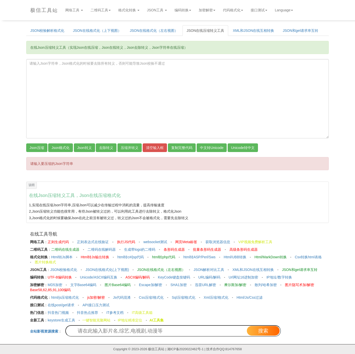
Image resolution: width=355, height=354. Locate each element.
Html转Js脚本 (62, 257)
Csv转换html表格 (308, 257)
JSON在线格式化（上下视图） (97, 31)
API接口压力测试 (95, 305)
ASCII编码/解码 (137, 277)
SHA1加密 (178, 285)
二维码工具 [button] (101, 10)
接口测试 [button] (259, 10)
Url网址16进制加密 (243, 277)
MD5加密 (55, 285)
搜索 (263, 331)
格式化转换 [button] (128, 10)
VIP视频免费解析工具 (255, 242)
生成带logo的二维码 (139, 249)
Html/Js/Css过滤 (249, 297)
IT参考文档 (115, 313)
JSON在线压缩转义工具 (205, 31)
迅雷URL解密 (205, 285)
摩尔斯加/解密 (235, 285)
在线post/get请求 (61, 305)
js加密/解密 (96, 297)
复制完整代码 (181, 148)
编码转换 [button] (182, 10)
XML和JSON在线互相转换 (253, 31)
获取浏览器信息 (217, 242)
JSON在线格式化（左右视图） (154, 31)
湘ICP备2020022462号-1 (185, 349)
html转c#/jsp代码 (130, 257)
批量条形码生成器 (207, 249)
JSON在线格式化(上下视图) (107, 270)
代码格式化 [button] (233, 10)
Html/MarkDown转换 (270, 257)
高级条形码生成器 (243, 249)
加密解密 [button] (207, 10)
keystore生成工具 (61, 320)
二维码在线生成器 (65, 249)
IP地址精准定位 (130, 320)
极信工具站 (156, 349)
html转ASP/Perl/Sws (199, 257)
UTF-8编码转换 (60, 277)
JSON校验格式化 (63, 270)
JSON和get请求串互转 (300, 31)
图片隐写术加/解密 (299, 285)
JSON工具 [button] (157, 10)
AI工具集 (157, 320)
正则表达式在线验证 (93, 242)
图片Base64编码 (118, 285)
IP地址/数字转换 (279, 277)
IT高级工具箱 (142, 313)
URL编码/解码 (209, 277)
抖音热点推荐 (87, 313)
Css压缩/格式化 (151, 297)
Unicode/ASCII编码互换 (98, 277)
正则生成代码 (58, 242)
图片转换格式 (45, 262)
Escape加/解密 (150, 285)
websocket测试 (155, 242)
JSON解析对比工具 (209, 270)
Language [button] (284, 10)
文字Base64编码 (83, 285)
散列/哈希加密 (266, 285)
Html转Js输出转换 (95, 257)
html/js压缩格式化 (65, 297)
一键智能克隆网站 (96, 320)
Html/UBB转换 (235, 257)
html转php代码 (163, 257)
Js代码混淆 (122, 297)
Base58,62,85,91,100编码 (50, 290)
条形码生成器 (174, 249)
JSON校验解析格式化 (47, 31)
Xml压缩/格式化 (216, 297)
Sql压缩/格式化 (183, 297)
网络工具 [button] (74, 10)
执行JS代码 (126, 242)
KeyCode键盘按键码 (174, 277)
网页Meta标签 (186, 242)
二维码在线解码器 (101, 249)
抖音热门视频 (58, 313)
